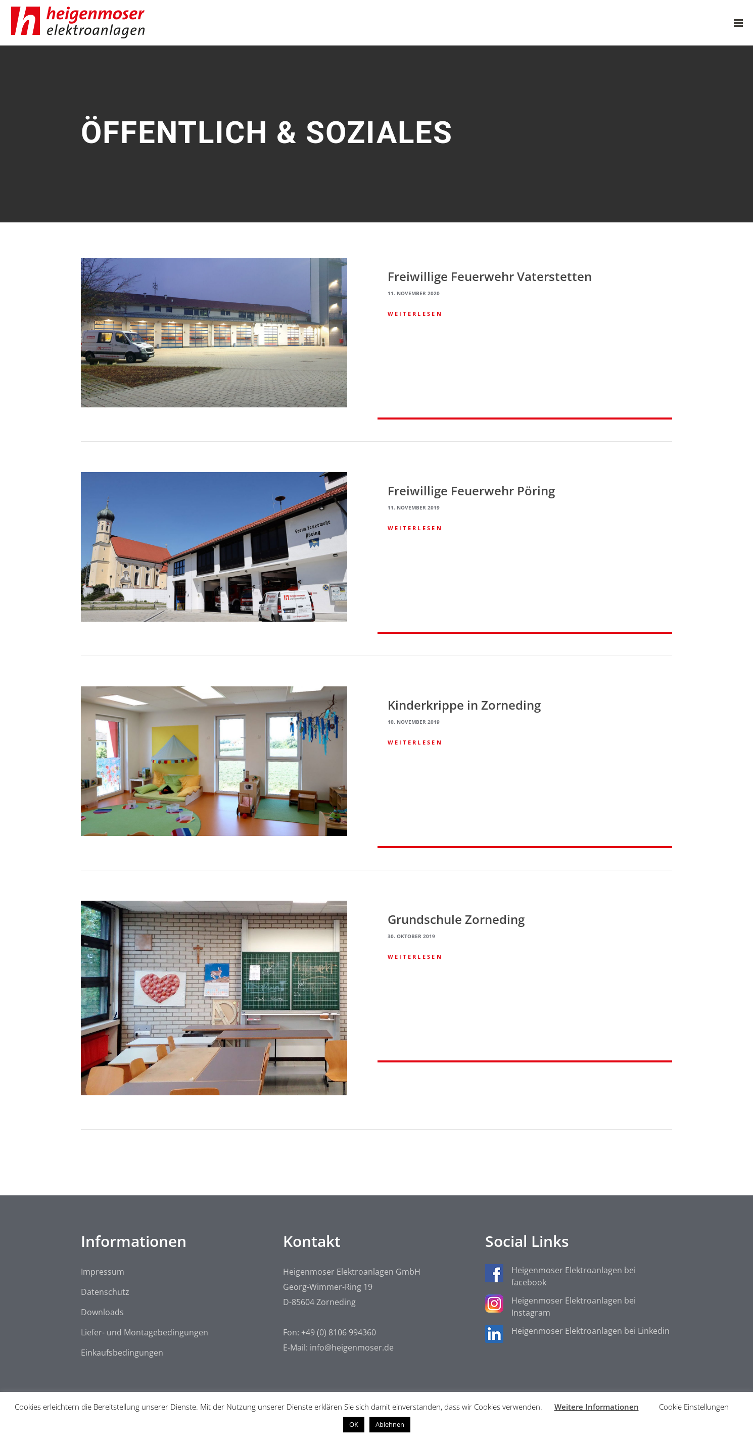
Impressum (102, 1271)
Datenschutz (105, 1291)
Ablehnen (389, 1424)
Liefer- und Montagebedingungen (144, 1332)
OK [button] (353, 1424)
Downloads (102, 1312)
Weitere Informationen (596, 1407)
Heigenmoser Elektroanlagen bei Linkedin (590, 1330)
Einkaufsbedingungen (122, 1352)
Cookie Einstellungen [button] (694, 1407)
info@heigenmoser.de (352, 1347)
